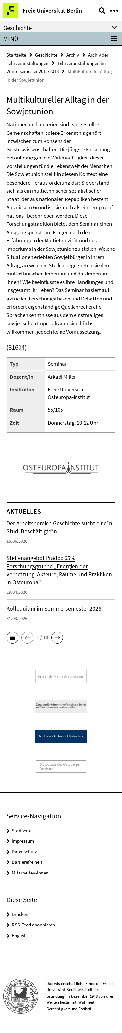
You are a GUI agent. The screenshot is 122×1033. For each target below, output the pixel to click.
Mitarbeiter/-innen (30, 873)
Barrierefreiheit (27, 862)
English (19, 935)
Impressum (23, 841)
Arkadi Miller (62, 376)
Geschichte (46, 55)
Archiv (72, 55)
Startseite (16, 55)
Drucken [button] (20, 914)
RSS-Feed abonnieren (33, 925)
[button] (12, 637)
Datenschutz (24, 851)
